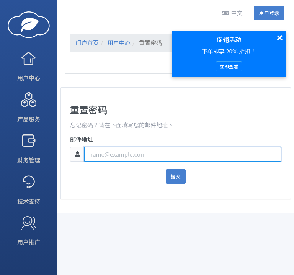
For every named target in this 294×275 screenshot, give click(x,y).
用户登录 (269, 12)
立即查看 (228, 66)
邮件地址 (81, 139)
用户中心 (119, 43)
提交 (176, 176)
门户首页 (87, 43)
